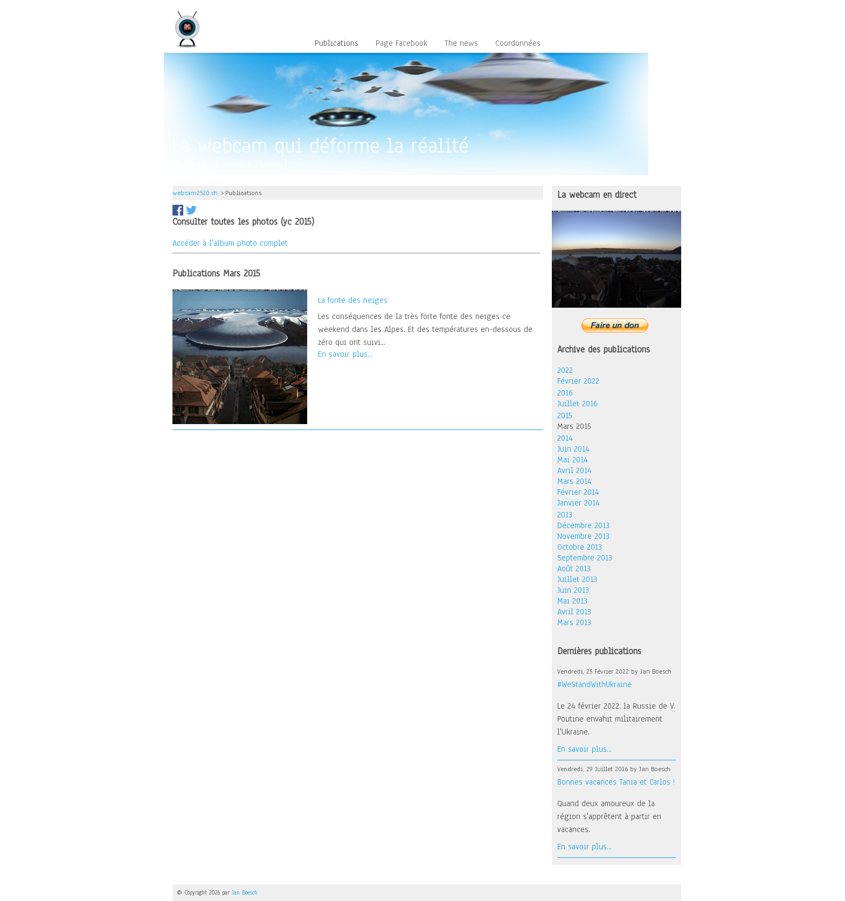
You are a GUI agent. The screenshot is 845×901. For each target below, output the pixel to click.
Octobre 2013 (579, 547)
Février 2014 (578, 492)
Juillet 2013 (577, 579)
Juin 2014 (573, 448)
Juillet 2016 (577, 403)
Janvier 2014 (578, 502)
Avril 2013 (574, 611)
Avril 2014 (574, 470)
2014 (565, 438)
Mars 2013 (574, 622)
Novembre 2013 (583, 536)
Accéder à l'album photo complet (230, 243)
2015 (564, 415)
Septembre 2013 (584, 557)
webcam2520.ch (195, 193)
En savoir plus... (345, 354)
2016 (565, 392)
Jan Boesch (245, 893)
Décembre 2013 (583, 525)
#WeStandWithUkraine (594, 684)
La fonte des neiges (352, 300)
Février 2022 (578, 381)
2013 (564, 514)
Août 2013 (574, 568)
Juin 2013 (573, 590)
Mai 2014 (572, 459)
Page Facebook (401, 43)
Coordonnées (518, 43)
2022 (565, 370)
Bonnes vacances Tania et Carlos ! (616, 782)
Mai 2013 (572, 600)
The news (461, 43)
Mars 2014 (574, 481)
